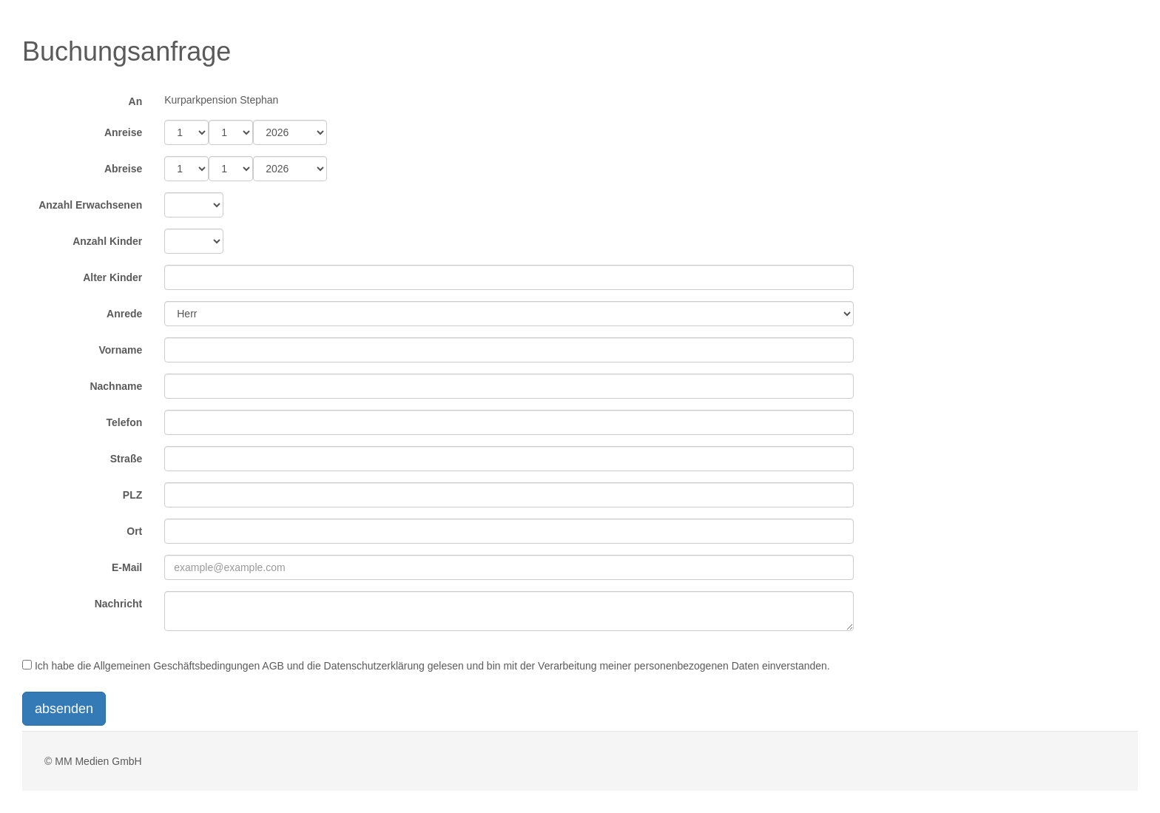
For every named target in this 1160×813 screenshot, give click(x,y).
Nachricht (119, 604)
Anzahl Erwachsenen (90, 205)
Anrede (124, 314)
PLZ (132, 495)
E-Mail (127, 567)
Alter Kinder (112, 277)
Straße (126, 459)
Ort (134, 531)
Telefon (125, 422)
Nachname (116, 386)
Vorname (120, 350)
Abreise (123, 169)
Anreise (123, 132)
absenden (64, 708)
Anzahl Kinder (107, 241)
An (136, 101)
